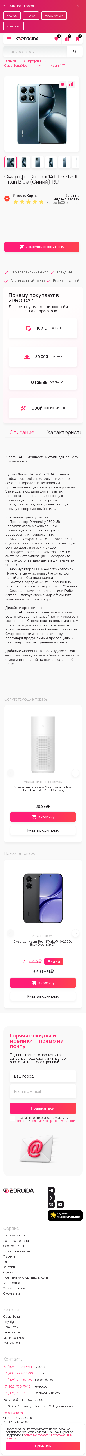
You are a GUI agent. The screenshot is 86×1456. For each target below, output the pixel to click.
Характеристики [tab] (64, 432)
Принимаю (43, 1446)
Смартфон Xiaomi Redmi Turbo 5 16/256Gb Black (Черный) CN (43, 943)
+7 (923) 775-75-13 (16, 1386)
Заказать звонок (14, 1288)
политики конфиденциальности (53, 1121)
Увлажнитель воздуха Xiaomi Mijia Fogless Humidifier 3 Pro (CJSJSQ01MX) (43, 788)
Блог (6, 1262)
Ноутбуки (9, 1322)
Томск (31, 15)
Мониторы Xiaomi (15, 1337)
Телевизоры (11, 1332)
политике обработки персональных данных (39, 1436)
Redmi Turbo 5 (43, 936)
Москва (12, 15)
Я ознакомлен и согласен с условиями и (46, 1119)
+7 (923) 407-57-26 (17, 1380)
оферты (22, 1121)
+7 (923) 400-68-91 (17, 1366)
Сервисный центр (15, 1246)
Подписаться (42, 1108)
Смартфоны (11, 1316)
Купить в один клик (43, 830)
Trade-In (9, 1256)
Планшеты (10, 1327)
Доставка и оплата (16, 1240)
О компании (11, 1293)
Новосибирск (54, 15)
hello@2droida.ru (15, 1413)
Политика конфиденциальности (25, 1277)
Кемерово (13, 26)
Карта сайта (11, 1283)
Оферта (8, 1272)
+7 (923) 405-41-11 (17, 1393)
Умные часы (11, 1343)
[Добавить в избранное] (62, 84)
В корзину (43, 817)
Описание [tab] (22, 432)
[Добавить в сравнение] (71, 84)
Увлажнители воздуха (43, 782)
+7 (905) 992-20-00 (18, 1373)
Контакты (9, 1267)
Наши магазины (14, 1235)
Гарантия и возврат (16, 1251)
